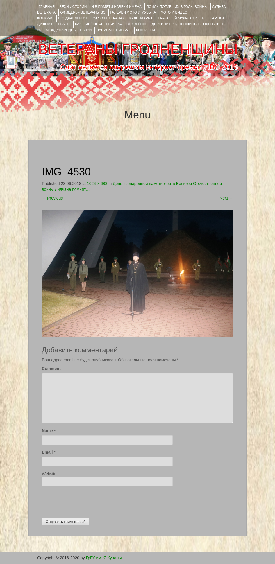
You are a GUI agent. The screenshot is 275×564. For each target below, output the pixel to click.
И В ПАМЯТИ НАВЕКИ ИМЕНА (116, 7)
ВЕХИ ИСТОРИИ (73, 7)
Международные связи (69, 30)
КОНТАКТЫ (145, 30)
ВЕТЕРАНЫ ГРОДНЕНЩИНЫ (138, 49)
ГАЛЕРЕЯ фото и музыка (133, 12)
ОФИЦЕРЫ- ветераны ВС (82, 12)
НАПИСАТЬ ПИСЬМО (113, 30)
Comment (51, 368)
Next (226, 198)
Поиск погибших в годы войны (177, 7)
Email (47, 452)
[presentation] (86, 500)
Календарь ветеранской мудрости (163, 18)
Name (47, 430)
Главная (47, 7)
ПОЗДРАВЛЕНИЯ (72, 18)
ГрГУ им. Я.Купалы (104, 558)
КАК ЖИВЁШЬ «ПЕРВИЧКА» (98, 24)
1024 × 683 (97, 183)
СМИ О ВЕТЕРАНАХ (107, 18)
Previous (52, 198)
